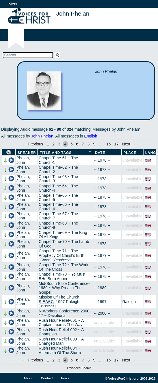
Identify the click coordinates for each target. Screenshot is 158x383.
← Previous (33, 144)
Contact (47, 378)
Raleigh (129, 301)
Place (129, 153)
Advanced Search (78, 368)
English (90, 136)
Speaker (27, 153)
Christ (45, 260)
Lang (150, 153)
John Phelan (42, 136)
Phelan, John (23, 160)
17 (116, 144)
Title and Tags (55, 153)
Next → (128, 144)
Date (100, 153)
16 (108, 144)
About (28, 378)
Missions (47, 306)
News (65, 378)
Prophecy (61, 260)
